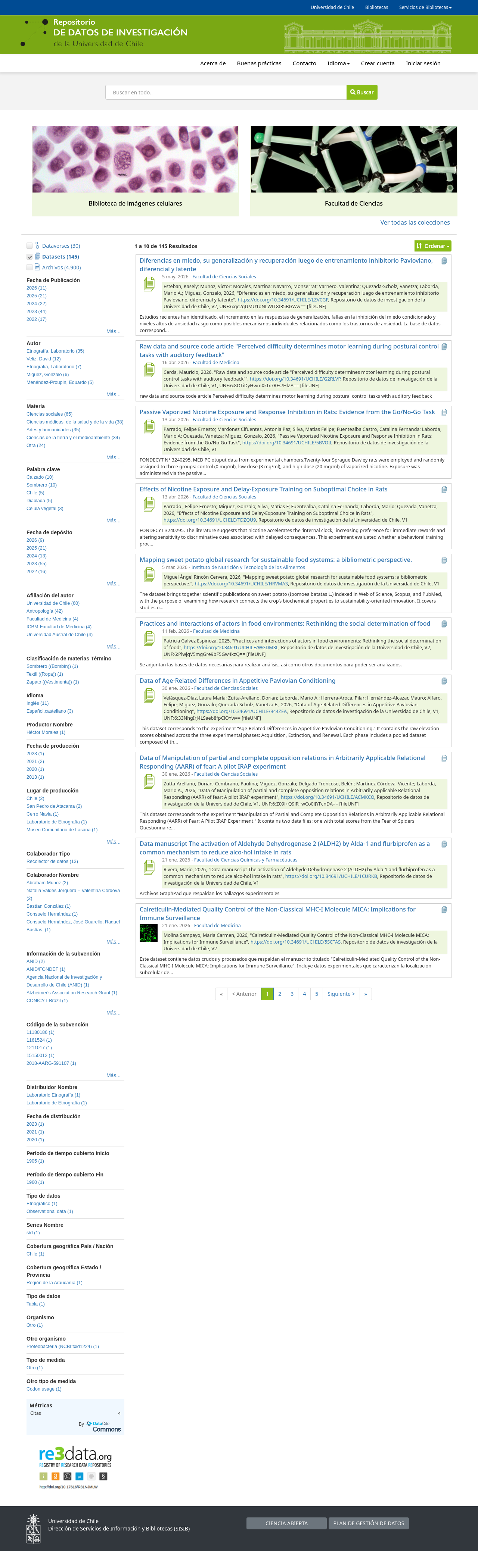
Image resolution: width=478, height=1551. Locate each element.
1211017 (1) (39, 1047)
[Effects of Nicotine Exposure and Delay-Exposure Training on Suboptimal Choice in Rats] (149, 504)
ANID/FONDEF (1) (46, 969)
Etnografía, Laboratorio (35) (55, 351)
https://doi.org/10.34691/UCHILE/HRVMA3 (241, 584)
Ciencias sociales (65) (49, 414)
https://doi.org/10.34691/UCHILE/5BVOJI (286, 443)
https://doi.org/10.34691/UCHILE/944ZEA (241, 711)
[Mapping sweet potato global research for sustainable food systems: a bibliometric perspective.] (149, 575)
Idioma (339, 63)
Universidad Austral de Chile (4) (60, 634)
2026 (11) (37, 288)
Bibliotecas (376, 7)
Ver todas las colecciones (415, 222)
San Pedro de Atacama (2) (54, 806)
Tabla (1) (36, 1304)
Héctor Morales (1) (46, 732)
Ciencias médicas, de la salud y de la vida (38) (75, 422)
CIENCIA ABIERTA (287, 1523)
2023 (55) (37, 563)
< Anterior (244, 993)
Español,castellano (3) (50, 711)
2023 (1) (35, 753)
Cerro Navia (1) (43, 814)
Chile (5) (35, 492)
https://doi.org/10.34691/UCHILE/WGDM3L (231, 647)
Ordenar (433, 245)
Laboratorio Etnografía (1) (53, 1095)
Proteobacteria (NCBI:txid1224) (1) (63, 1346)
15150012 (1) (41, 1055)
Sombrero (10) (42, 485)
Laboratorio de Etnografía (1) (57, 822)
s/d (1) (33, 1232)
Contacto (304, 63)
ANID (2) (36, 961)
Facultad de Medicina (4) (52, 619)
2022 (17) (37, 319)
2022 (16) (37, 571)
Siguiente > (341, 993)
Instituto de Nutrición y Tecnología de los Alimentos (248, 567)
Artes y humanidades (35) (53, 429)
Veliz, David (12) (44, 359)
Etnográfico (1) (42, 1203)
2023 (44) (37, 311)
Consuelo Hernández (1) (52, 914)
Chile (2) (35, 798)
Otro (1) (35, 1325)
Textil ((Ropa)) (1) (45, 674)
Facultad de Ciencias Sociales (224, 276)
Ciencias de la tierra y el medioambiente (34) (73, 437)
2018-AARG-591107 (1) (51, 1063)
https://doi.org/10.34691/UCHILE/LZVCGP (283, 300)
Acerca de (213, 63)
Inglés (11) (38, 703)
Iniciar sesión (423, 63)
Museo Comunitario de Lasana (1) (62, 829)
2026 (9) (35, 540)
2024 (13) (37, 556)
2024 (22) (37, 303)
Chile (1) (35, 1254)
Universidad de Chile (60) (53, 603)
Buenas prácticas (259, 63)
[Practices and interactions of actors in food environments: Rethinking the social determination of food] (149, 638)
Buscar (361, 92)
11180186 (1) (41, 1032)
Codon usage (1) (44, 1389)
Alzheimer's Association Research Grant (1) (72, 992)
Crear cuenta (378, 63)
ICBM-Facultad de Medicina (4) (59, 626)
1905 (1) (35, 1161)
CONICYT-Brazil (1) (47, 1000)
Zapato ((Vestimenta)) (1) (53, 682)
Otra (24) (36, 445)
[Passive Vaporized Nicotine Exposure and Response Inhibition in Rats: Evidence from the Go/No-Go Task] (149, 427)
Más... (113, 331)
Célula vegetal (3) (45, 508)
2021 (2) (35, 761)
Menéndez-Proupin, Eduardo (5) (60, 382)
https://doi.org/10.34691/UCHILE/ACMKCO (327, 797)
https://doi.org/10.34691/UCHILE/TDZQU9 (210, 520)
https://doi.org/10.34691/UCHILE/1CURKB (331, 876)
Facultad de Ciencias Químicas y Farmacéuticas (246, 860)
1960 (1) (35, 1182)
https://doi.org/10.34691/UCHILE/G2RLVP (295, 379)
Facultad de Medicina (216, 362)
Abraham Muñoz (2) (47, 882)
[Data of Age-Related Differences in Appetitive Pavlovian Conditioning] (149, 695)
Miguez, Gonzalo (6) (48, 374)
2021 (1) (35, 1132)
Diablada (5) (39, 500)
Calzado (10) (40, 477)
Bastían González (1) (49, 906)
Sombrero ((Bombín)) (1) (52, 666)
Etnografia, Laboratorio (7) (54, 366)
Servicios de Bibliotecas (425, 7)
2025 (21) (37, 295)
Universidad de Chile (332, 7)
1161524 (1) (39, 1040)
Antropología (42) (45, 611)
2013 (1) (35, 777)
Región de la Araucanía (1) (55, 1282)
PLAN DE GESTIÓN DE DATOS (368, 1523)
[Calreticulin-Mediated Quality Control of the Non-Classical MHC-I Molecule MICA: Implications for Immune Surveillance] (149, 933)
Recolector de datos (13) (52, 861)
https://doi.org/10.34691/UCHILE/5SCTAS (296, 942)
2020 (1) (35, 769)
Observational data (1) (50, 1211)
